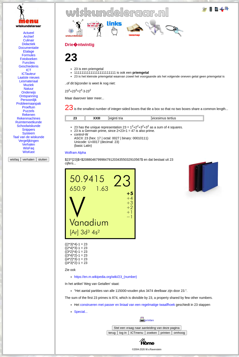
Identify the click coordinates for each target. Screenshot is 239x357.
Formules (28, 55)
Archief (28, 36)
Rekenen (28, 115)
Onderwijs (28, 92)
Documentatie (29, 48)
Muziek (28, 85)
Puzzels (28, 111)
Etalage (28, 51)
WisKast (28, 152)
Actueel (28, 33)
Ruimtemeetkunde (28, 122)
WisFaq (28, 148)
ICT (28, 70)
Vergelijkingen (28, 141)
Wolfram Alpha (75, 152)
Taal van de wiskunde (28, 137)
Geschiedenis (29, 66)
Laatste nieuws (28, 77)
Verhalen (28, 144)
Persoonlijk (29, 100)
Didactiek (28, 44)
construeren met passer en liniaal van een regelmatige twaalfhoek (127, 305)
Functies (29, 62)
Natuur (28, 88)
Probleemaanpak (28, 103)
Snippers (28, 129)
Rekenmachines (28, 118)
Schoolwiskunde (28, 126)
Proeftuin (28, 107)
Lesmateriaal (28, 81)
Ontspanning (28, 96)
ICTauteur (29, 74)
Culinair (28, 40)
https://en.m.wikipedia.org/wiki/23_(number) (105, 277)
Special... (81, 312)
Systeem (28, 133)
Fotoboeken (28, 59)
